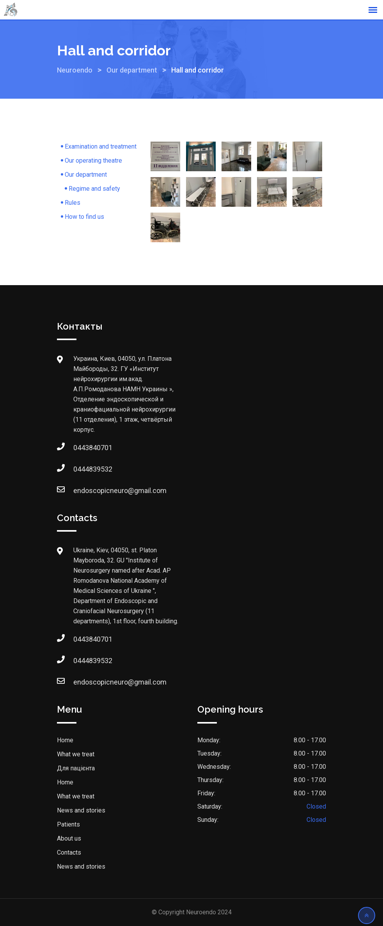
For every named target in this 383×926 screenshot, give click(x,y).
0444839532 (81, 469)
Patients (68, 824)
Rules (72, 202)
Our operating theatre (93, 160)
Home (65, 740)
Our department (86, 174)
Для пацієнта (76, 768)
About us (69, 838)
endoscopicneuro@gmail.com (81, 490)
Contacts (69, 852)
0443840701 (81, 447)
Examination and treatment (101, 146)
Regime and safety (94, 188)
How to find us (84, 216)
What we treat (75, 754)
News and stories (81, 810)
